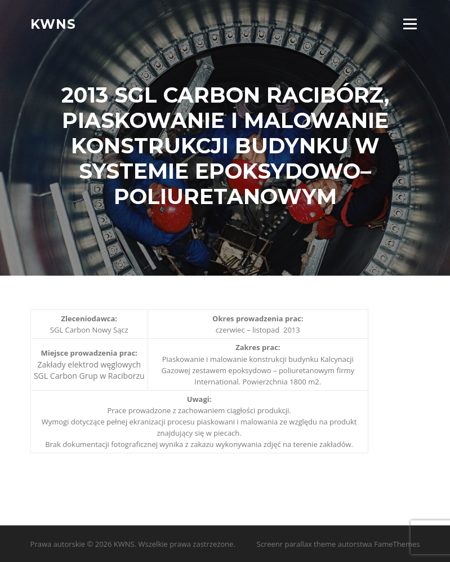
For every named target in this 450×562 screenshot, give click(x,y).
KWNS (53, 24)
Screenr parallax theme (296, 544)
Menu (410, 24)
